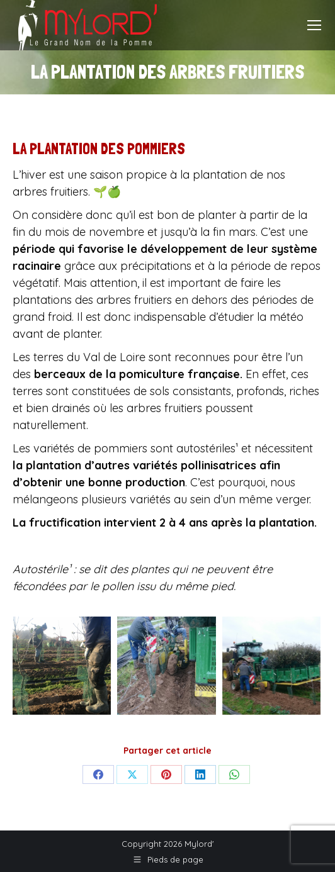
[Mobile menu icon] (314, 25)
